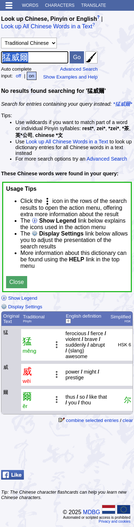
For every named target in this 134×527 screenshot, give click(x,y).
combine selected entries (92, 420)
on (31, 76)
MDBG (91, 512)
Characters (60, 5)
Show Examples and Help (70, 77)
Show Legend (19, 298)
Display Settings (21, 306)
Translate (93, 5)
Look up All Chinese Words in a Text (47, 27)
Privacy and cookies (114, 521)
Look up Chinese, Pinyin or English (49, 19)
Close (16, 282)
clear (128, 420)
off (18, 76)
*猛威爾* (122, 104)
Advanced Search (79, 69)
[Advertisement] (76, 449)
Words (30, 5)
